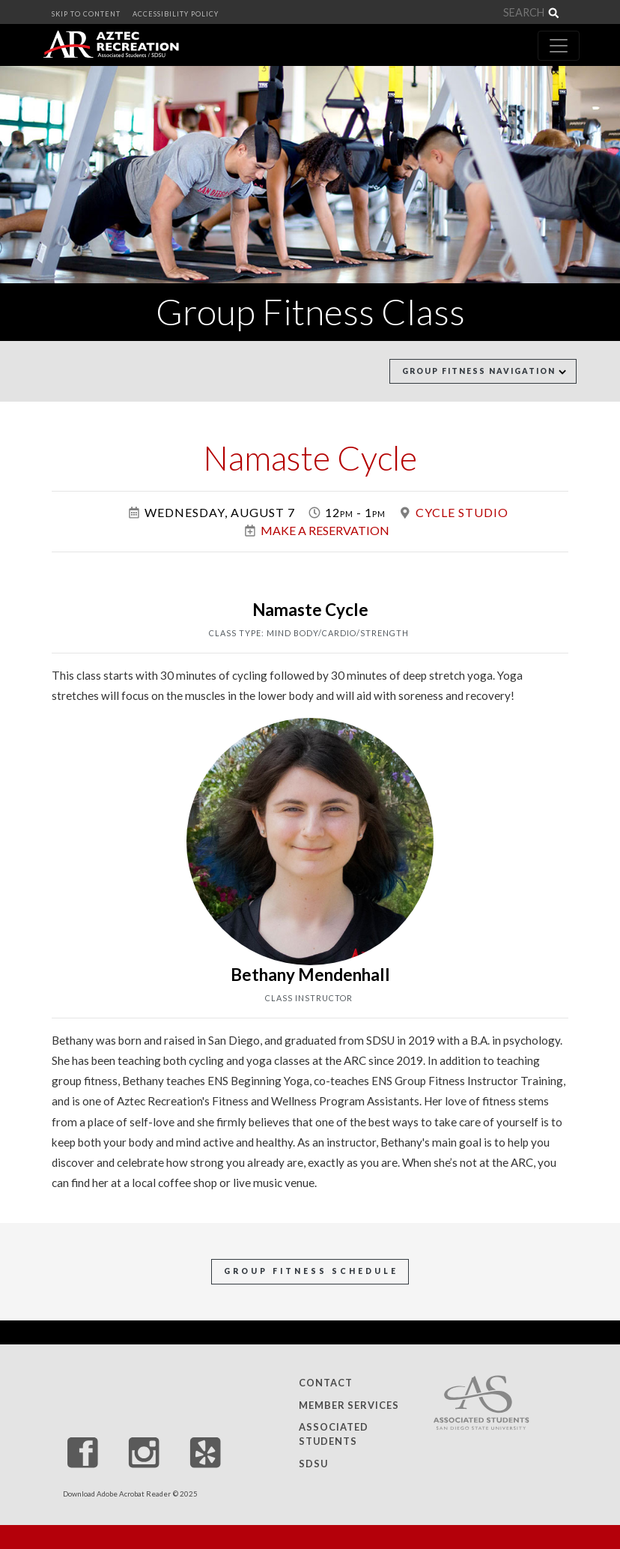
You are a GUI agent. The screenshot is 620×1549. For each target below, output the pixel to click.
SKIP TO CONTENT (86, 14)
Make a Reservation (325, 530)
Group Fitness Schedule (311, 1270)
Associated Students (333, 1434)
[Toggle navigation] (559, 46)
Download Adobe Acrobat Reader (117, 1494)
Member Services (349, 1405)
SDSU (313, 1464)
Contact (326, 1383)
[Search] (492, 13)
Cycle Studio (462, 512)
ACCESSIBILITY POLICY (176, 14)
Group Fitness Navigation (484, 370)
